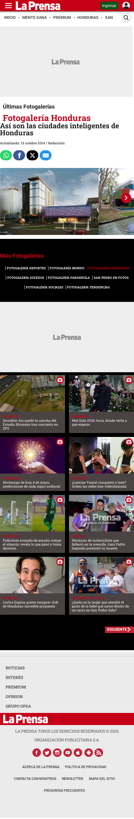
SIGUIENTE (117, 629)
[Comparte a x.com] (32, 155)
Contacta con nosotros (35, 779)
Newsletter (72, 779)
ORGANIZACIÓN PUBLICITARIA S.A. (67, 739)
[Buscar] (126, 17)
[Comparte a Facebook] (19, 155)
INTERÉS (14, 677)
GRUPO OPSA (18, 706)
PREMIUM (16, 687)
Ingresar (109, 5)
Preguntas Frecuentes (64, 791)
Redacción (56, 143)
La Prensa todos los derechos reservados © (67, 731)
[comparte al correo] (46, 155)
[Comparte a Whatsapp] (6, 155)
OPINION (14, 696)
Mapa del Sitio (102, 779)
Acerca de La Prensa (40, 767)
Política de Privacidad (85, 767)
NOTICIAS (15, 667)
